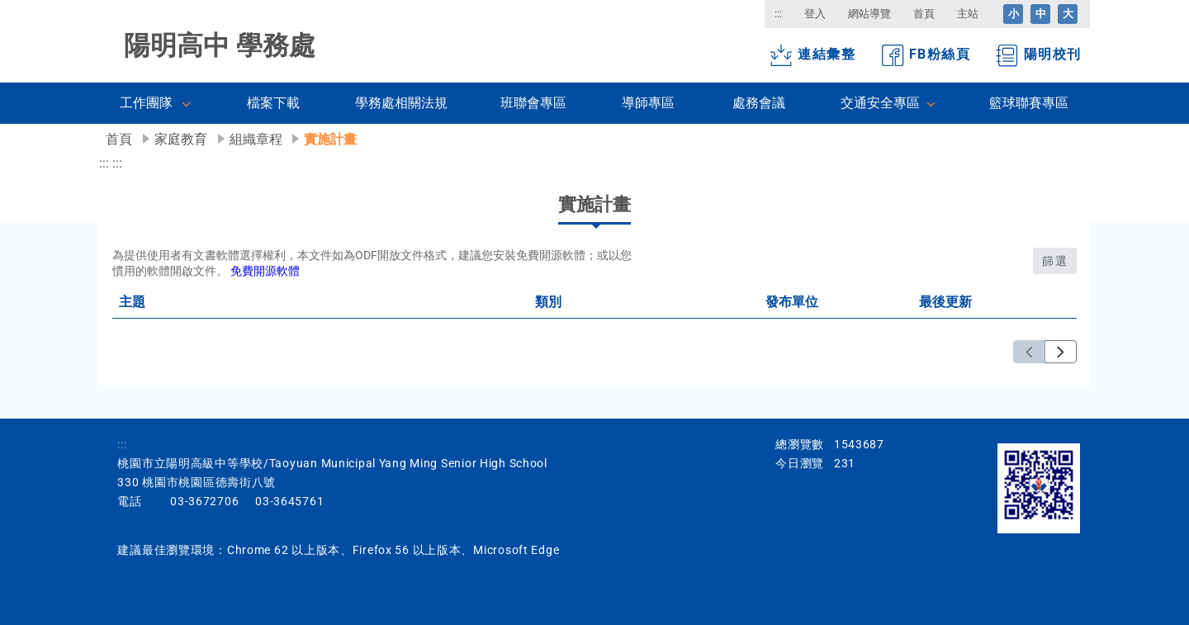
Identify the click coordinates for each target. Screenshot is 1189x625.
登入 (815, 13)
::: (778, 13)
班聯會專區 (533, 103)
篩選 (1055, 261)
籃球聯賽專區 (1028, 103)
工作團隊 (146, 103)
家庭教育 (180, 139)
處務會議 (758, 103)
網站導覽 (869, 13)
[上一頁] (1029, 352)
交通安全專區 (880, 103)
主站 (967, 13)
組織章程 (256, 139)
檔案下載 (273, 103)
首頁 (924, 13)
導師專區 (648, 103)
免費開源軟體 (265, 271)
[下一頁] (1061, 352)
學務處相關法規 (401, 103)
